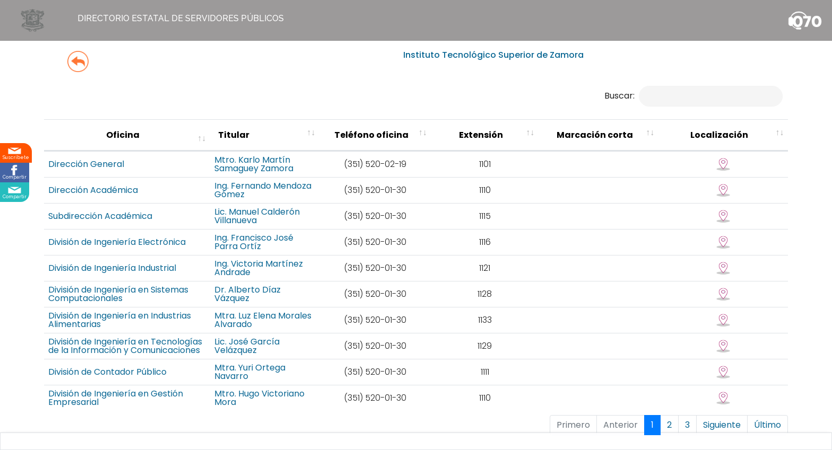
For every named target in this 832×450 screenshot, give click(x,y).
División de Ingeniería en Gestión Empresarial (142, 386)
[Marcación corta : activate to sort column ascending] (658, 141)
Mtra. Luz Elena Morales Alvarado (346, 313)
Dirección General (86, 176)
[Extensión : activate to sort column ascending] (577, 141)
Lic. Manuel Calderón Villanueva (363, 223)
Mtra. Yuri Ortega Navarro (351, 364)
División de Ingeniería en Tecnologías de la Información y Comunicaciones (166, 339)
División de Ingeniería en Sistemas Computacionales (156, 290)
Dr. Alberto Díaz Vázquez (349, 290)
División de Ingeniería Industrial (112, 267)
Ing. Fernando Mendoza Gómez (362, 201)
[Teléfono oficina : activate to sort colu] (487, 141)
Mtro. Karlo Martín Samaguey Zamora (359, 176)
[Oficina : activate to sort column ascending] (168, 141)
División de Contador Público (107, 364)
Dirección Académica (93, 201)
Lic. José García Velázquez (353, 339)
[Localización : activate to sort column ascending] (746, 141)
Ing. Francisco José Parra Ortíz (362, 245)
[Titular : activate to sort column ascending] (362, 141)
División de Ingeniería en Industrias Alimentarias (147, 313)
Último (767, 411)
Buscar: (693, 96)
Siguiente (722, 411)
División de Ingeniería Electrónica (117, 245)
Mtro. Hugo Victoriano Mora (355, 386)
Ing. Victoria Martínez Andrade (361, 267)
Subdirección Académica (100, 223)
